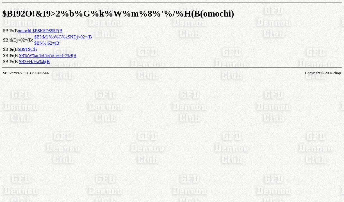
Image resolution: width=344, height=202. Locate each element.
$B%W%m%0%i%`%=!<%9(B (47, 55)
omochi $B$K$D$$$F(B (40, 30)
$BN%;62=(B (46, 43)
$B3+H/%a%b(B (34, 61)
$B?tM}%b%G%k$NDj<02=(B (63, 37)
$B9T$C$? (27, 49)
